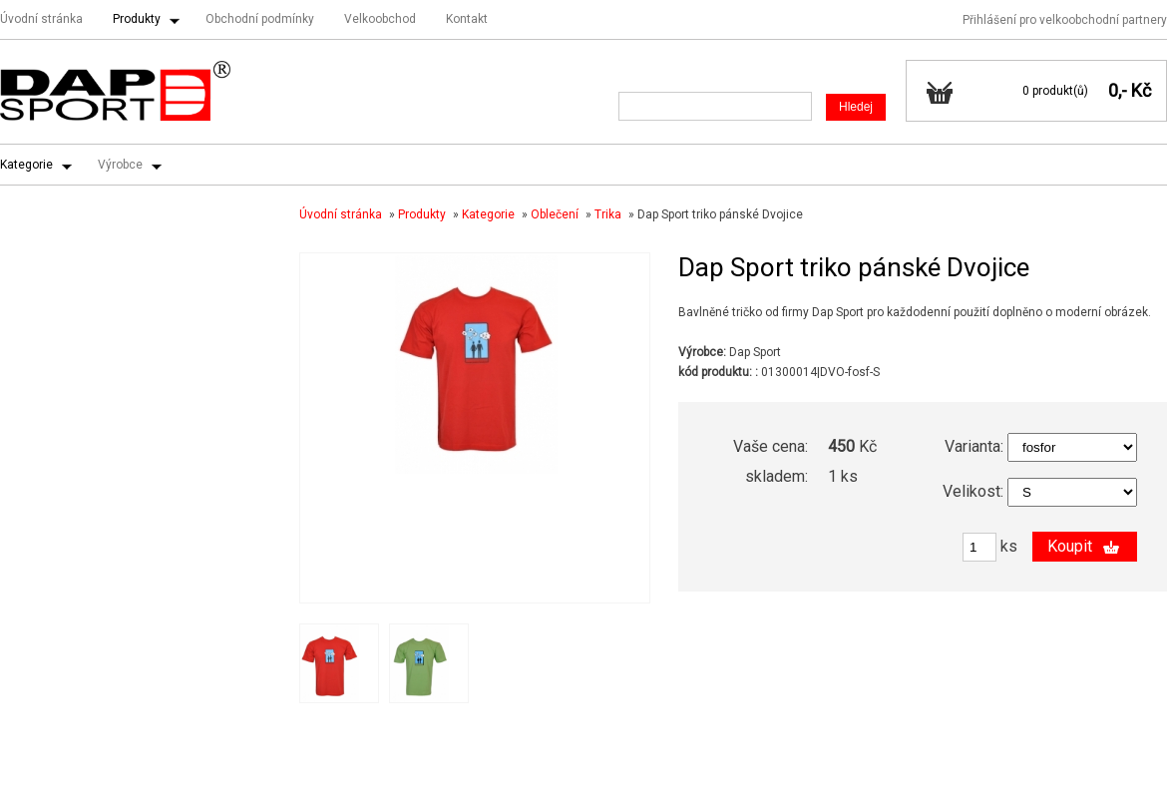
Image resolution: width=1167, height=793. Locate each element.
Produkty (137, 19)
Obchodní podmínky (259, 19)
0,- (1117, 90)
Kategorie (26, 165)
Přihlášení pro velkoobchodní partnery (1065, 20)
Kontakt (467, 19)
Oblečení (555, 214)
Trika (607, 214)
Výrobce (120, 165)
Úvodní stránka (41, 19)
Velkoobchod (380, 19)
